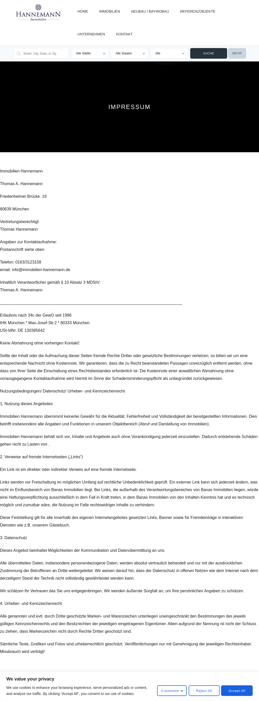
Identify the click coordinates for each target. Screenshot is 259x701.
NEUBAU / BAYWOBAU (150, 11)
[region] (129, 686)
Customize (169, 691)
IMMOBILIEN (109, 11)
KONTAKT (124, 34)
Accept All (236, 691)
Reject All (203, 691)
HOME (82, 11)
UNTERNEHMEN (91, 34)
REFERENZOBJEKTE (197, 11)
